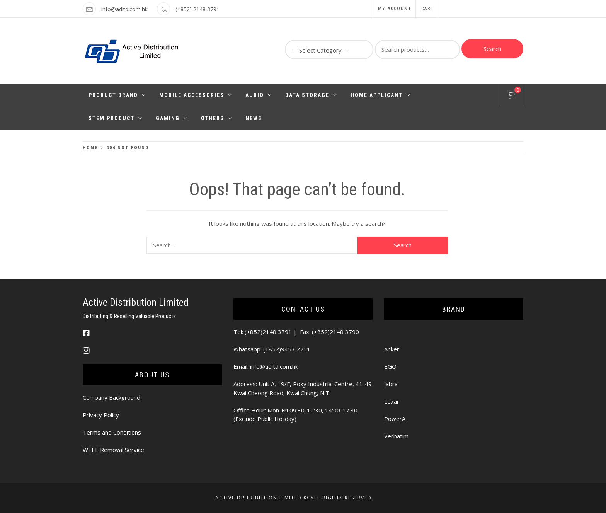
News (253, 118)
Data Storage (311, 95)
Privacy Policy (101, 415)
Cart (427, 8)
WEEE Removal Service (113, 449)
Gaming (172, 118)
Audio (258, 95)
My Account (395, 8)
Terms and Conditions (112, 432)
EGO (390, 366)
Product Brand (117, 95)
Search (492, 49)
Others (216, 118)
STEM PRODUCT (116, 118)
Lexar (391, 401)
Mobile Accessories (195, 95)
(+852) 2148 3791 (197, 9)
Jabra (391, 384)
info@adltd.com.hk (124, 9)
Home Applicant (381, 95)
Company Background (111, 397)
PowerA (394, 419)
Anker (391, 349)
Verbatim (396, 436)
